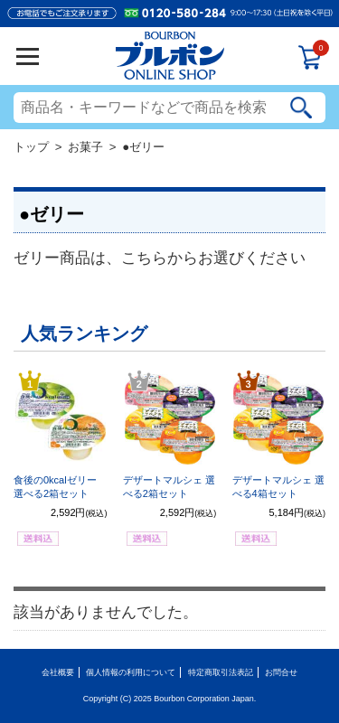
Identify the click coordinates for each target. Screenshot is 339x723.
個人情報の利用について (130, 672)
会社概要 (58, 672)
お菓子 (85, 147)
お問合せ (281, 672)
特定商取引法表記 (220, 672)
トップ (31, 147)
